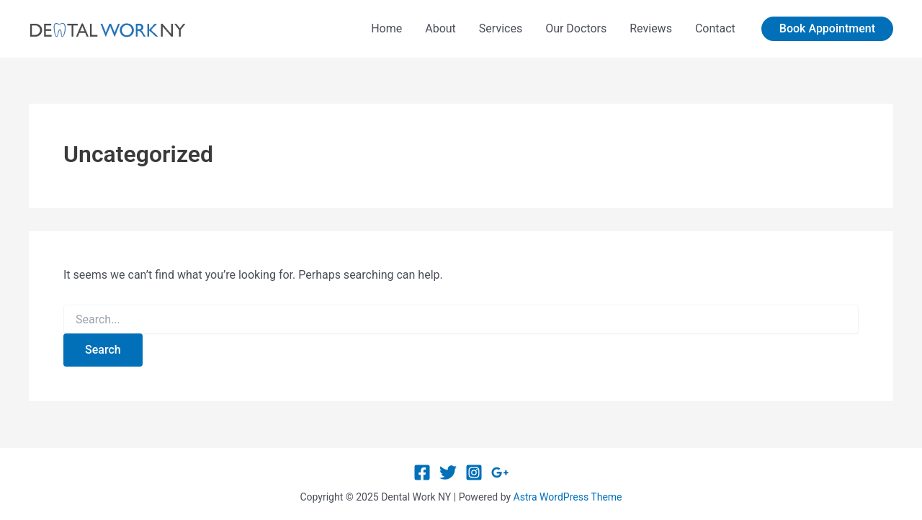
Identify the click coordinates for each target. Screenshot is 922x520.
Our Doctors (576, 28)
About (440, 28)
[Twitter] (448, 472)
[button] (827, 29)
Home (386, 28)
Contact (715, 28)
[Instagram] (474, 472)
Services (500, 28)
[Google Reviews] (500, 472)
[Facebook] (422, 472)
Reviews (651, 28)
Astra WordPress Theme (568, 497)
